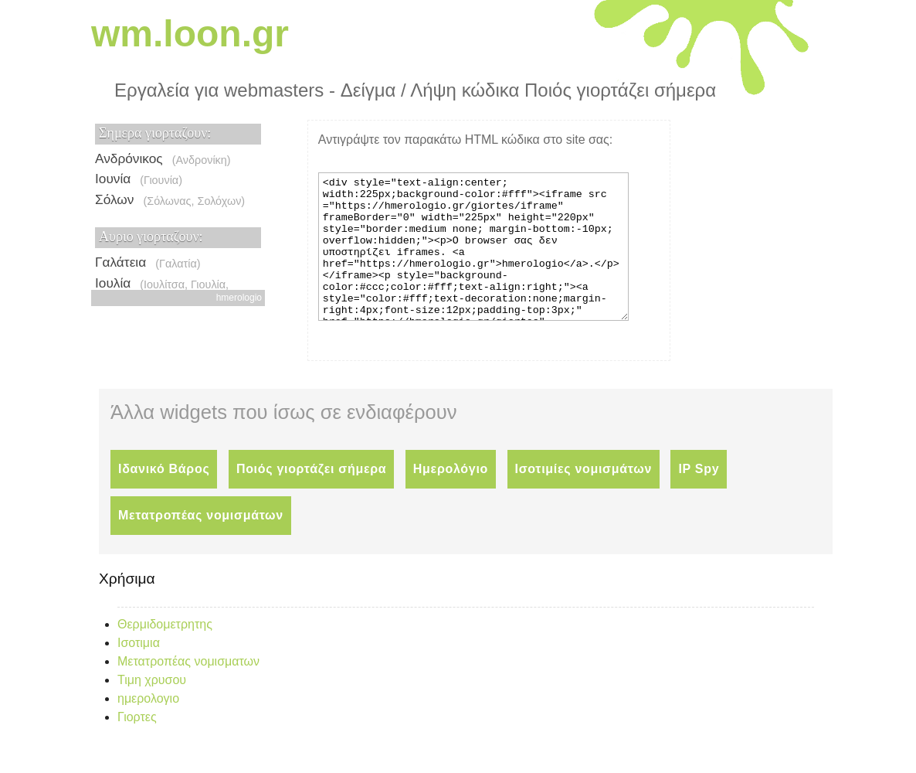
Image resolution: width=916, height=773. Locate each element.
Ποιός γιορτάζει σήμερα (311, 496)
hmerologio (239, 297)
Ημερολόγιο (450, 496)
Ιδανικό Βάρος (163, 496)
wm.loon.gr (190, 33)
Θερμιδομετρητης (164, 652)
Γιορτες (137, 744)
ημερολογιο (148, 726)
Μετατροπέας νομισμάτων (200, 543)
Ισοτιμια (138, 670)
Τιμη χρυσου (151, 707)
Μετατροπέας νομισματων (188, 689)
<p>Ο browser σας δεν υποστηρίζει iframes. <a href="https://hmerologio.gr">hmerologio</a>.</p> (178, 205)
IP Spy (698, 496)
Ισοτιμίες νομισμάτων (583, 496)
